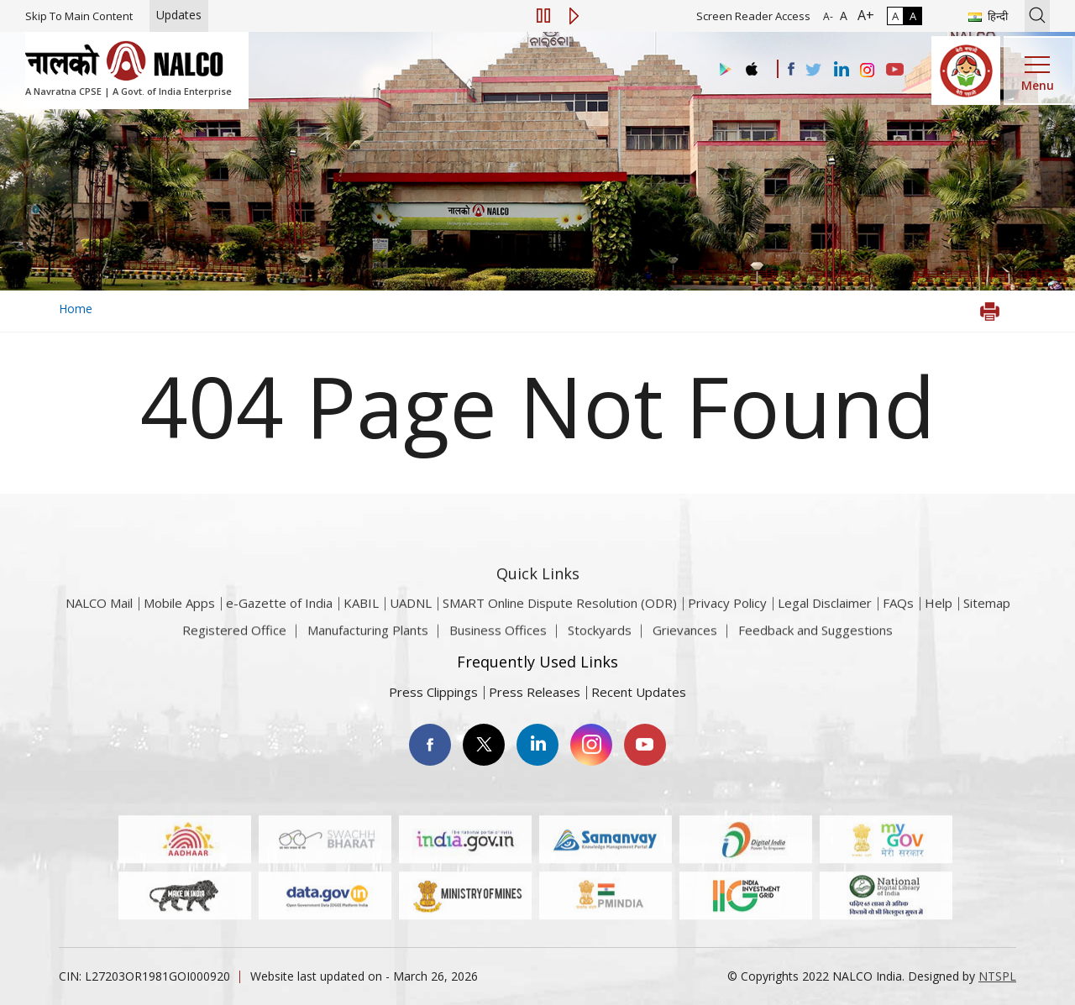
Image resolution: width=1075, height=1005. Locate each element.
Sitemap (986, 622)
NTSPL (997, 976)
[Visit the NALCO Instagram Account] (867, 70)
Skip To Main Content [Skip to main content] (79, 16)
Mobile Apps (179, 622)
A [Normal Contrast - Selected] (895, 16)
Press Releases (534, 691)
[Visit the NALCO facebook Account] (791, 69)
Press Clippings (433, 691)
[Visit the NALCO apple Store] (751, 65)
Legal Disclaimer (825, 622)
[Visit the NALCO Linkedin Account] (840, 70)
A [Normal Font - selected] (841, 16)
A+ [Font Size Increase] (862, 15)
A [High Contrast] (913, 16)
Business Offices (498, 637)
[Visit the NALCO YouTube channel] (895, 70)
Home (75, 309)
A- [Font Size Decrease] (828, 16)
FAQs (898, 622)
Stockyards (600, 637)
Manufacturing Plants (367, 637)
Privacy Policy (727, 622)
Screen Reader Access (753, 16)
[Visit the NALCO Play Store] (722, 70)
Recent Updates (638, 691)
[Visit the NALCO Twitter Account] (813, 70)
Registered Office (234, 637)
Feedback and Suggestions (815, 637)
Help (938, 622)
